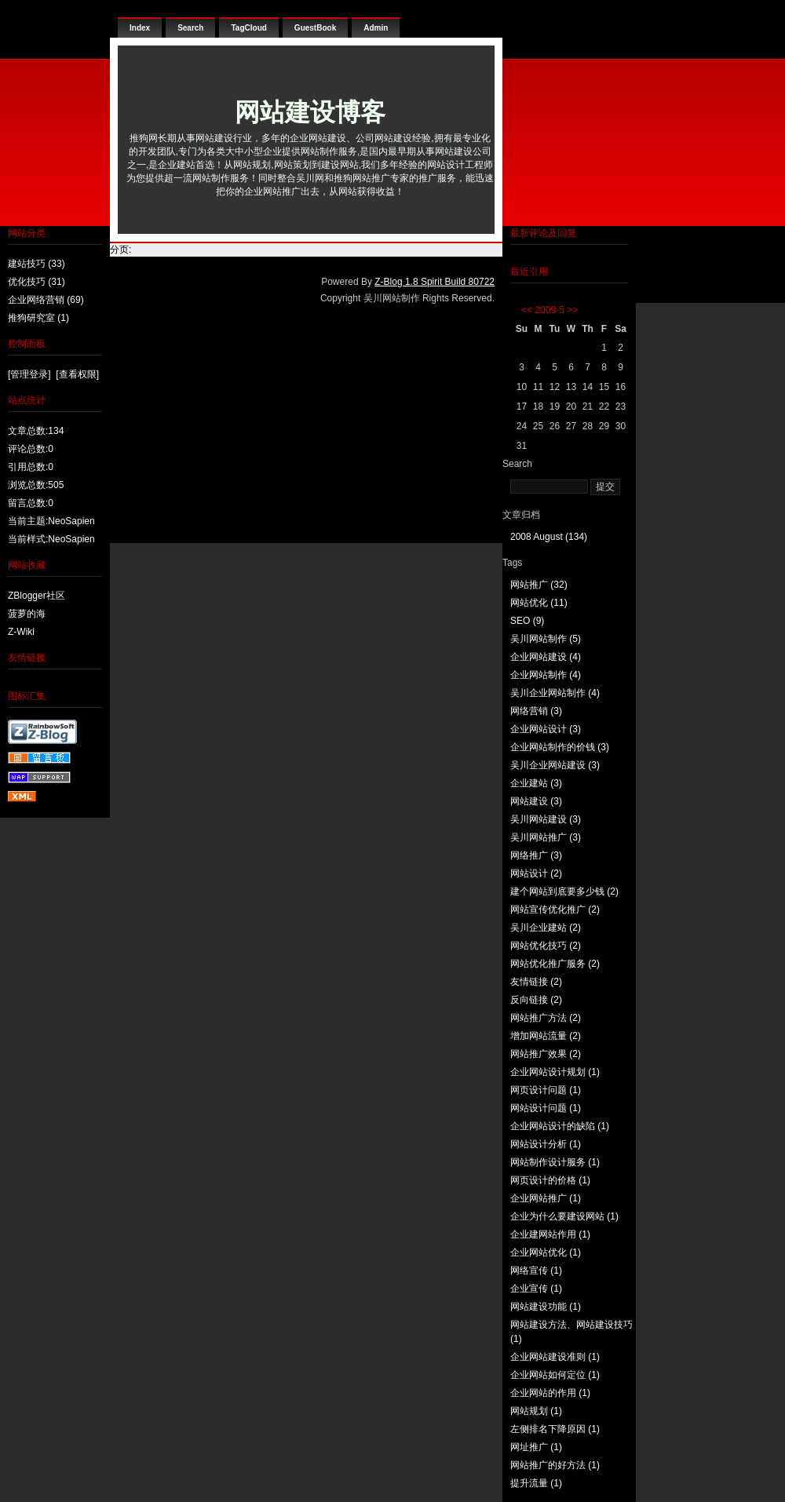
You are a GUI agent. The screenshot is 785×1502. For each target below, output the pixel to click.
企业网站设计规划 (555, 1071)
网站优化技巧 (545, 945)
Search (190, 28)
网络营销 (536, 710)
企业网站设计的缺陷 (559, 1126)
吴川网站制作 (545, 638)
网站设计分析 (545, 1144)
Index (140, 28)
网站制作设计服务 (555, 1162)
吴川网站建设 (545, 819)
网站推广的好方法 (555, 1465)
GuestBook (315, 28)
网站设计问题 (545, 1108)
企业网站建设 (545, 656)
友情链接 (536, 981)
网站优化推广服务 (555, 963)
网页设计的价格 (550, 1180)
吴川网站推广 (545, 837)
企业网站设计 (545, 729)
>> (572, 309)
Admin (375, 28)
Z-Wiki (21, 631)
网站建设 (536, 801)
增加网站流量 (545, 1035)
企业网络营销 (46, 299)
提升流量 (536, 1483)
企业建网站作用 (550, 1234)
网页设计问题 (545, 1090)
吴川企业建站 (545, 927)
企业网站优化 (545, 1252)
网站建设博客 (310, 112)
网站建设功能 (545, 1306)
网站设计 (536, 873)
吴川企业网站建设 (555, 765)
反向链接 (536, 999)
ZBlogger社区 (36, 595)
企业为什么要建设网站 (564, 1216)
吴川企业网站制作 (555, 692)
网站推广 (539, 584)
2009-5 (549, 309)
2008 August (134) (548, 536)
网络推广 (536, 855)
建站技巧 (36, 263)
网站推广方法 (545, 1017)
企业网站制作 (545, 674)
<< (526, 309)
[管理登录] (29, 374)
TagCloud (248, 28)
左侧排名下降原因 (555, 1429)
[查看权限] (77, 374)
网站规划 (536, 1410)
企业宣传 (536, 1288)
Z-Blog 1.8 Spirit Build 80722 (434, 281)
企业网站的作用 (550, 1392)
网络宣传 (536, 1270)
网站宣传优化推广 (555, 909)
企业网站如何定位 (555, 1374)
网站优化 (539, 602)
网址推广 (536, 1447)
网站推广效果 (545, 1053)
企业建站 (536, 783)
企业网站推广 (545, 1198)
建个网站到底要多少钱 (564, 891)
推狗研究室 (38, 317)
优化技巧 (36, 281)
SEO (527, 620)
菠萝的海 (27, 613)
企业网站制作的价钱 (559, 747)
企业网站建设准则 (555, 1356)
